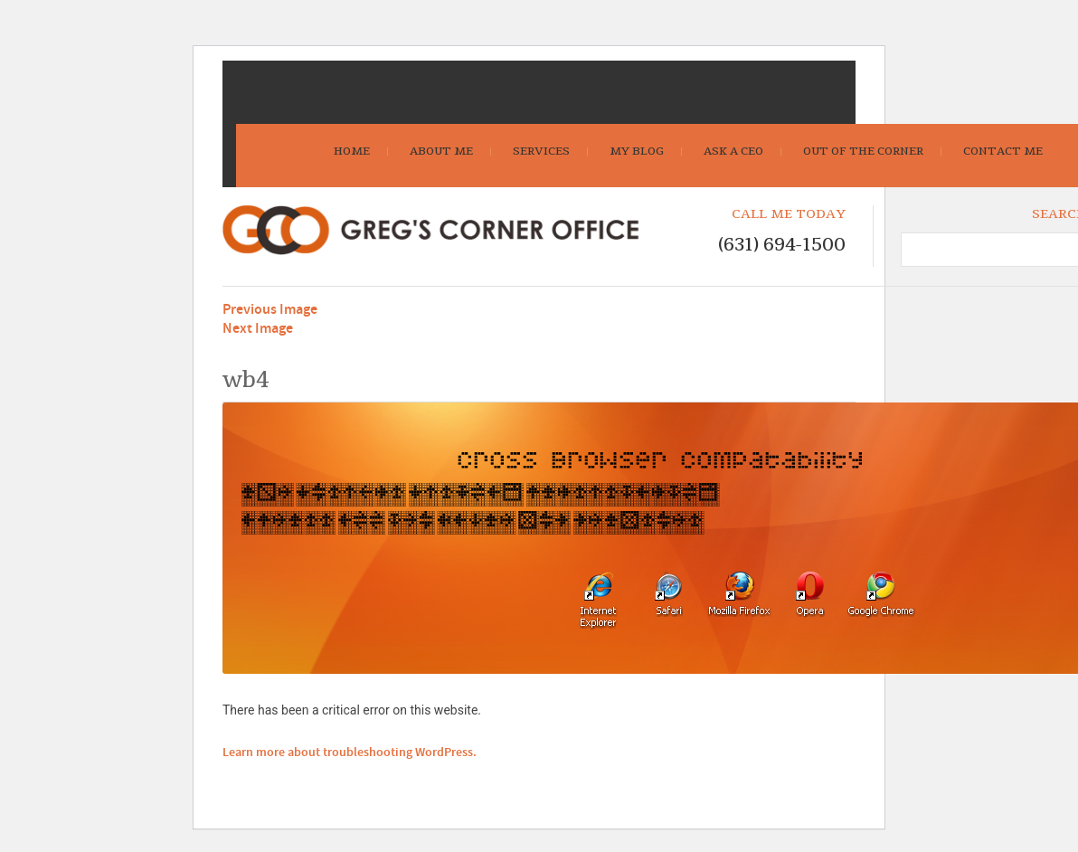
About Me (441, 151)
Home (352, 151)
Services (541, 151)
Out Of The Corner (863, 151)
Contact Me (1003, 151)
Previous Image (269, 309)
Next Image (257, 328)
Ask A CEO (733, 151)
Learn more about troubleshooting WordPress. (349, 752)
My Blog (637, 151)
